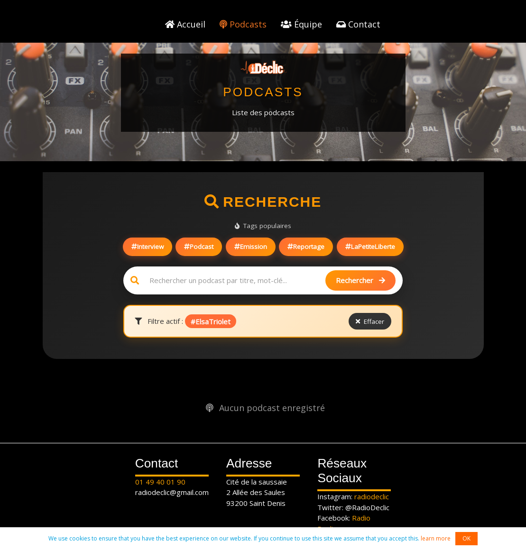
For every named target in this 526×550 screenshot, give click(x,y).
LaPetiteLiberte (370, 246)
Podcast (198, 246)
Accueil (185, 24)
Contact (358, 24)
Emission (250, 246)
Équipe (301, 24)
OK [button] (466, 538)
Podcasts (243, 24)
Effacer (370, 321)
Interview (147, 246)
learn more (436, 538)
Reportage (305, 246)
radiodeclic (371, 496)
